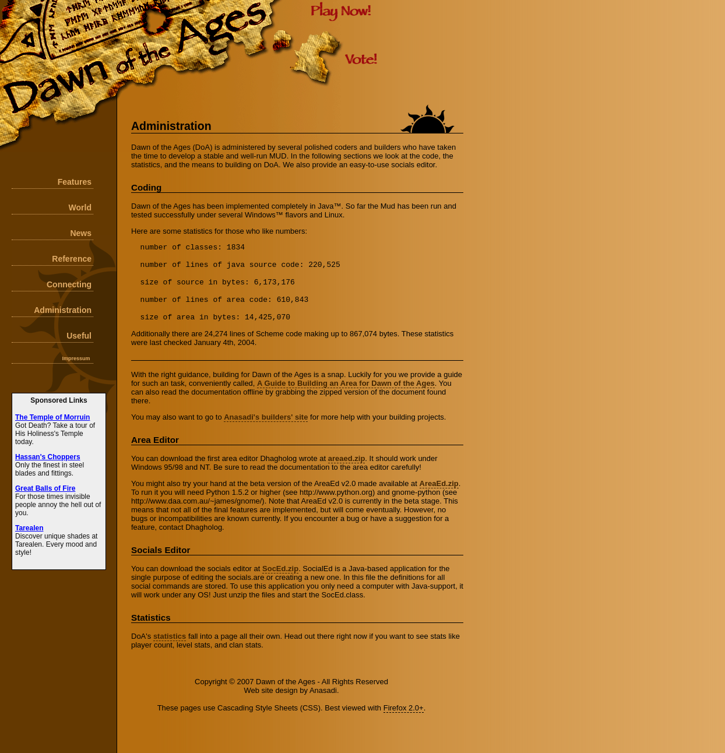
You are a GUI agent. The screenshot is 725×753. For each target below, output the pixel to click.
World (80, 207)
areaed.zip (346, 474)
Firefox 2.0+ (403, 723)
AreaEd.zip (439, 499)
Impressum (76, 358)
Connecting (69, 284)
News (80, 233)
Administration (62, 310)
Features (74, 182)
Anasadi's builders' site (266, 432)
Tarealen (29, 528)
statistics (169, 652)
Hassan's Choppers (47, 457)
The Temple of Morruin (52, 417)
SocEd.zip (280, 584)
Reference (71, 258)
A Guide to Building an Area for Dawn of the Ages (346, 399)
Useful (78, 335)
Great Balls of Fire (45, 488)
